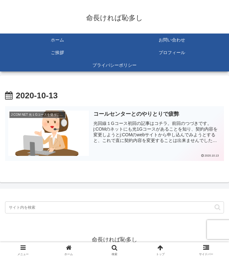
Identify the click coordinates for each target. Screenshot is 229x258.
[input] (114, 207)
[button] (217, 207)
